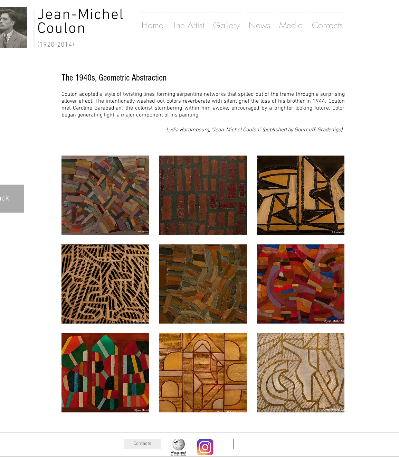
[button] (105, 195)
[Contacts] (142, 444)
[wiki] (178, 447)
